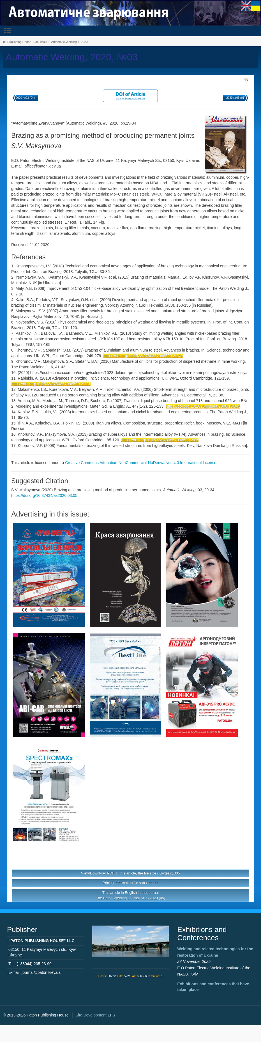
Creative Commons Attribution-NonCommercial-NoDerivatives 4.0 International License (140, 462)
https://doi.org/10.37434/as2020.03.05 (44, 495)
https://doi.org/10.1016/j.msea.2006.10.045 (203, 406)
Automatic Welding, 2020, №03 (72, 57)
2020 (84, 41)
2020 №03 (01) (235, 97)
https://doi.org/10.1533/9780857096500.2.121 (51, 384)
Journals (41, 41)
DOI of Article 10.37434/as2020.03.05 (130, 95)
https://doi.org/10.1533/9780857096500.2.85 (159, 440)
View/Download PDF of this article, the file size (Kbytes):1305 (130, 873)
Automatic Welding (64, 41)
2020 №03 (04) (25, 97)
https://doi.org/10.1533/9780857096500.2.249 (143, 356)
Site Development (95, 1015)
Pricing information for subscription (130, 883)
